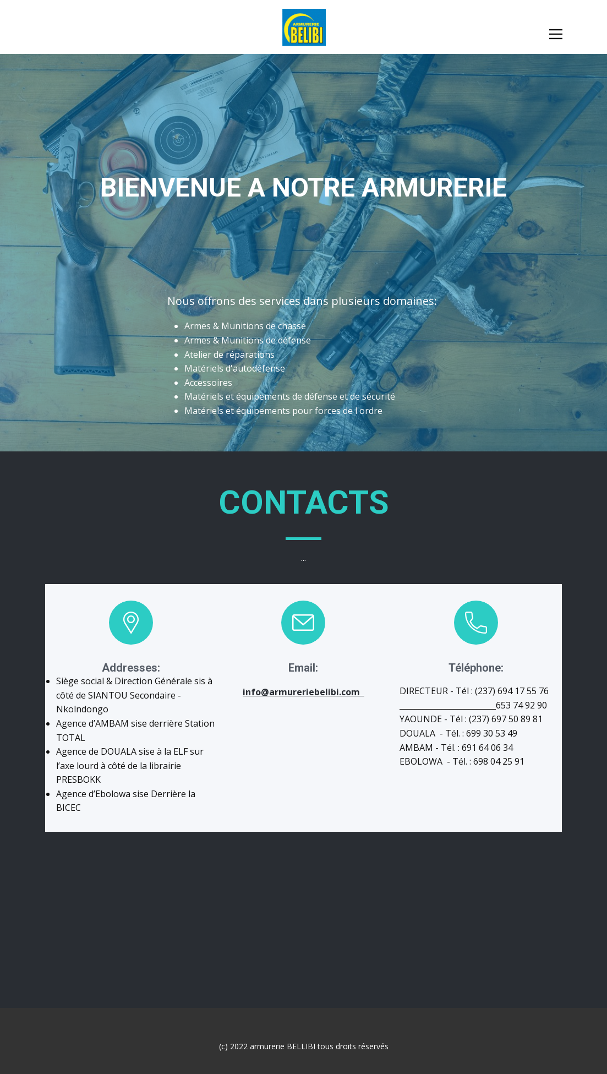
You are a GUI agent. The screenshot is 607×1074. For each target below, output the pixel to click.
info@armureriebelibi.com (303, 692)
